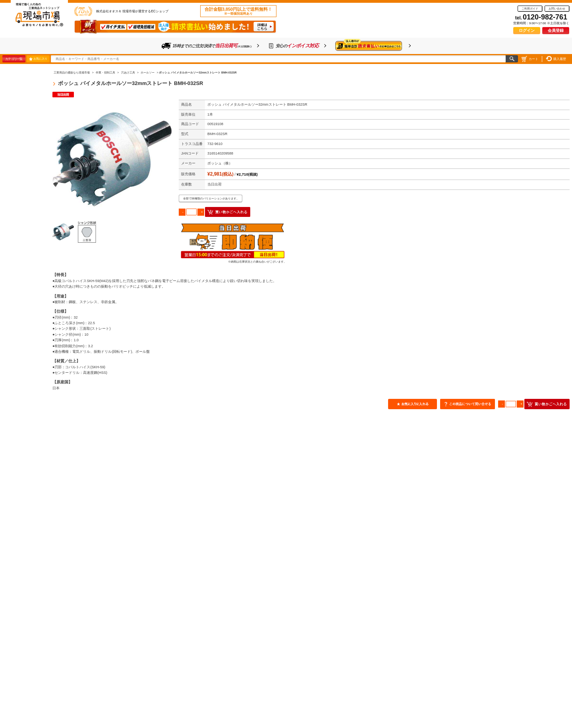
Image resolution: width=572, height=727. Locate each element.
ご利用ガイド (530, 8)
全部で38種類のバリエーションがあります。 (211, 198)
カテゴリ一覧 (13, 59)
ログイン (527, 30)
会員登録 (556, 30)
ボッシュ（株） (219, 163)
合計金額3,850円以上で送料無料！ (238, 11)
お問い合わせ (557, 8)
